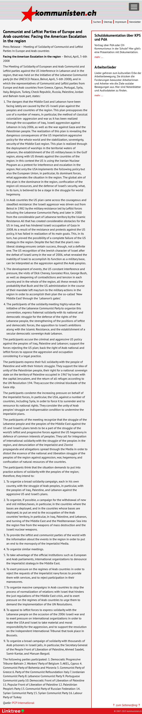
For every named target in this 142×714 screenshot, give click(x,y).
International (23, 703)
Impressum (120, 22)
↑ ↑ (126, 705)
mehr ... (98, 57)
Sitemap (108, 22)
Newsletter (135, 22)
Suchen (97, 22)
